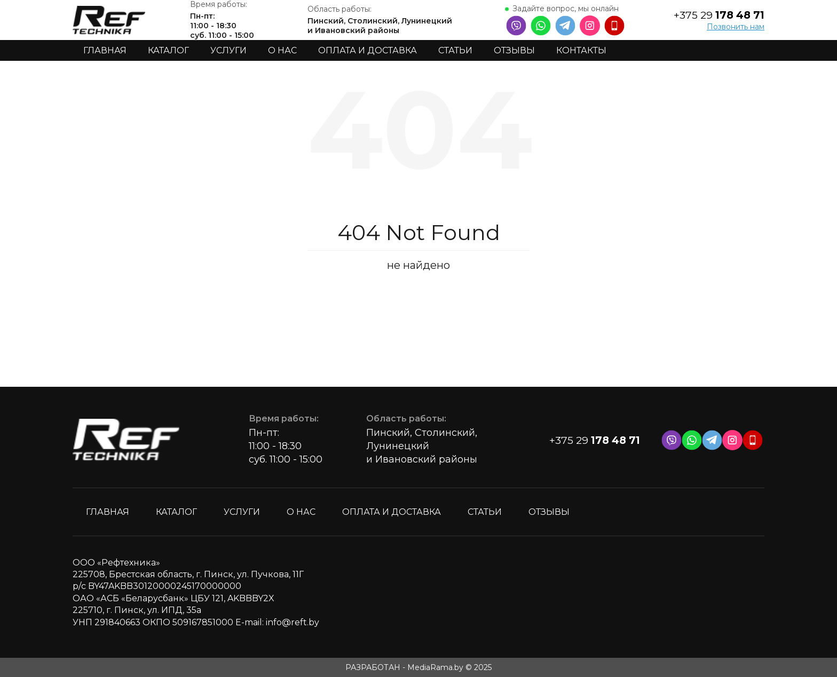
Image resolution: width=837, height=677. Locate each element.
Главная (105, 50)
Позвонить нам (735, 26)
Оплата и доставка (367, 50)
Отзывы (514, 50)
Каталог (168, 50)
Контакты (581, 50)
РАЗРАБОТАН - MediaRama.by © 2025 (418, 667)
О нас (282, 50)
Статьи (455, 50)
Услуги (228, 50)
